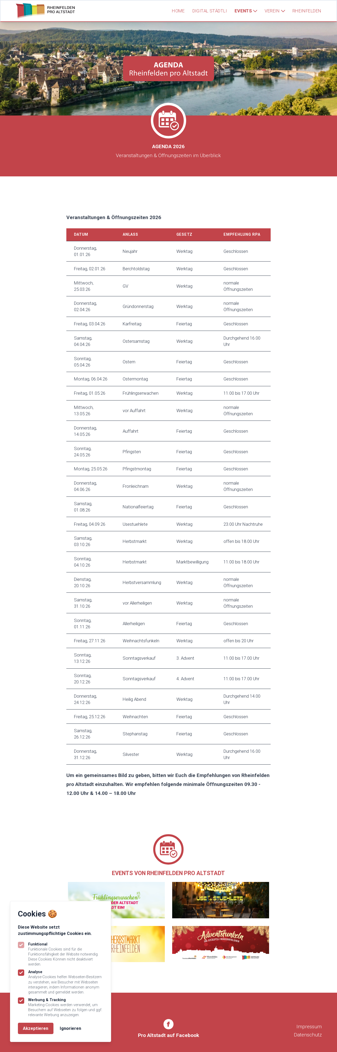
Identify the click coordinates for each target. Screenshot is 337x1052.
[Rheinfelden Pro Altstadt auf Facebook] (168, 1029)
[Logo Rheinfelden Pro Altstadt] (45, 11)
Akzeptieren (35, 1028)
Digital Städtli (209, 10)
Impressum (309, 1027)
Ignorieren (70, 1028)
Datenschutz (308, 1035)
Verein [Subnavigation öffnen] (275, 10)
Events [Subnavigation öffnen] (246, 10)
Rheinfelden (307, 10)
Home (178, 10)
